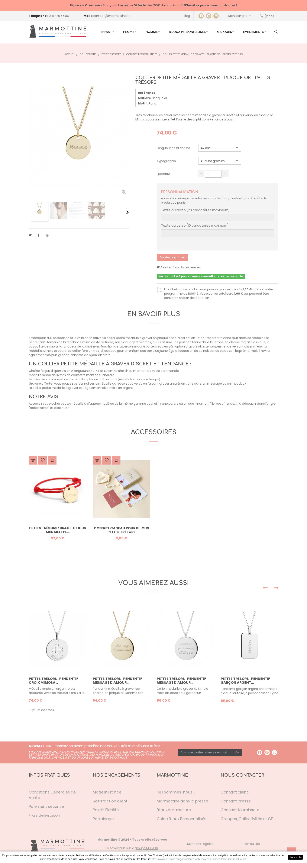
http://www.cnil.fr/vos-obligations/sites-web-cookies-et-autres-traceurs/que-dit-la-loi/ (199, 859)
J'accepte (295, 857)
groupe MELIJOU (146, 848)
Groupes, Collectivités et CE (247, 818)
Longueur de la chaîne (174, 148)
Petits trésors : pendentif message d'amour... (117, 680)
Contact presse (236, 801)
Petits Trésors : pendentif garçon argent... (245, 680)
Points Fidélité (106, 809)
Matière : (145, 98)
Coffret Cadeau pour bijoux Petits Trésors (121, 530)
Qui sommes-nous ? (176, 792)
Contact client (234, 792)
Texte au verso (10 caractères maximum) (195, 225)
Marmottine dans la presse (182, 801)
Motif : (143, 103)
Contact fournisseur (240, 809)
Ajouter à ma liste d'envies (179, 267)
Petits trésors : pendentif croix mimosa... (53, 680)
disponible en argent (117, 388)
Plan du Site (251, 844)
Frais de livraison (44, 815)
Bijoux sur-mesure (174, 809)
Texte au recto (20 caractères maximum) (195, 210)
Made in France (107, 792)
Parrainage (103, 818)
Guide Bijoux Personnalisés (181, 818)
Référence (146, 93)
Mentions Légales (200, 844)
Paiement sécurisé (46, 806)
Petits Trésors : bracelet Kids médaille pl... (57, 530)
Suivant (127, 212)
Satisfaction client (110, 801)
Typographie (167, 161)
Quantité (163, 174)
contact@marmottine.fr (111, 16)
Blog (187, 16)
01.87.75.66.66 (59, 16)
